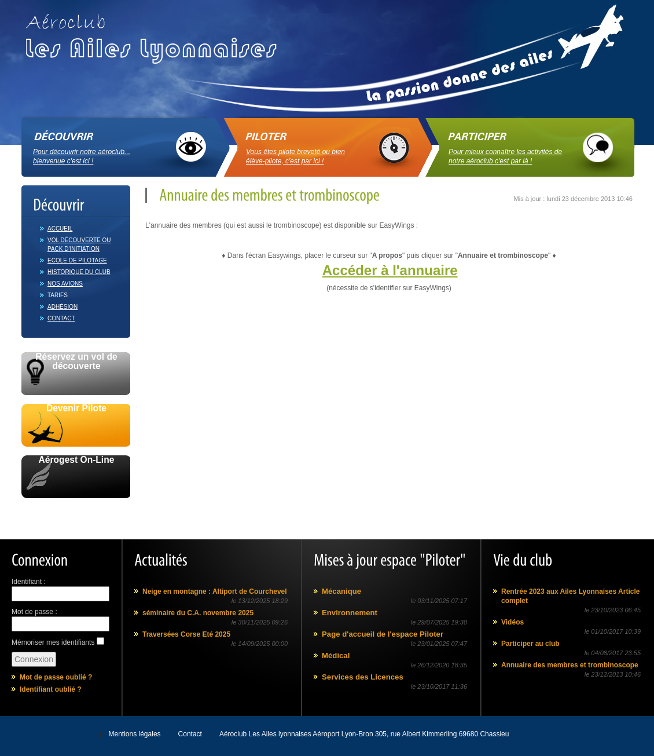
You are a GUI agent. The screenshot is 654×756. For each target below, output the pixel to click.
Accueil (59, 228)
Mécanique (341, 591)
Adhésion (62, 307)
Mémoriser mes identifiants (53, 642)
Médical (336, 655)
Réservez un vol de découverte (76, 361)
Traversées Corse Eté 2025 (186, 634)
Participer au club (530, 644)
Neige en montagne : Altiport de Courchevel (214, 591)
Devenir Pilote (76, 408)
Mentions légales (135, 734)
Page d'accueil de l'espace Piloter (382, 634)
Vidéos (512, 622)
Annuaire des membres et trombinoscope (569, 665)
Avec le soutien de (75, 511)
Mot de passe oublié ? (56, 677)
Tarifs (57, 295)
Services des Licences (362, 677)
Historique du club (79, 272)
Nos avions (65, 283)
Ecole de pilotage (77, 260)
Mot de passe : (34, 612)
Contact (61, 318)
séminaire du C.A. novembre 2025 (197, 613)
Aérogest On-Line (77, 460)
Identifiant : (29, 582)
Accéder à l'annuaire (390, 270)
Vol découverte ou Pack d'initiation (79, 244)
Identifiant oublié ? (51, 689)
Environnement (349, 612)
